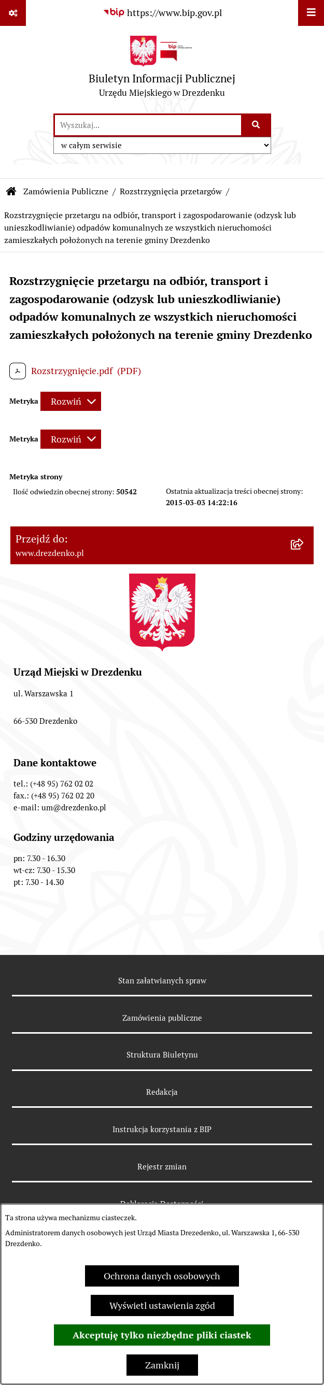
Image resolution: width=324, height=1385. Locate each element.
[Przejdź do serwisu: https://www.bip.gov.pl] (162, 12)
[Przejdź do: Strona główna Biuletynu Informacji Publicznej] (11, 191)
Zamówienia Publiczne (65, 191)
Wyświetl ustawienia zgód (162, 1305)
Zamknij (162, 1365)
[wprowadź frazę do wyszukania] (148, 125)
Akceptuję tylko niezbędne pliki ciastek (162, 1335)
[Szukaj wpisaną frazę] (257, 125)
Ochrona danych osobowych (162, 1276)
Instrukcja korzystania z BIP (162, 1129)
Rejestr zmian (162, 1167)
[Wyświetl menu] (311, 13)
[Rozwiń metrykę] (70, 401)
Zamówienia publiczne (162, 1018)
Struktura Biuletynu (162, 1055)
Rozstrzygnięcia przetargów (171, 191)
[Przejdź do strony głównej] (162, 69)
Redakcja (162, 1092)
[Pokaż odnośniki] (13, 13)
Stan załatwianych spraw (162, 981)
